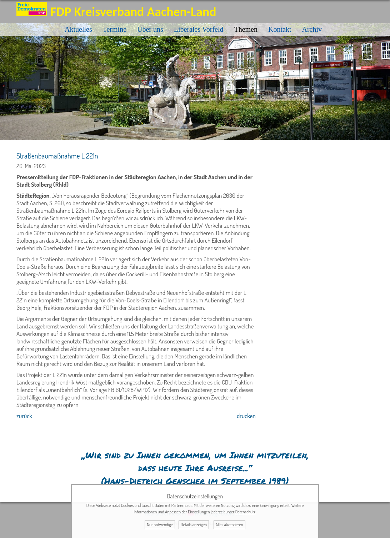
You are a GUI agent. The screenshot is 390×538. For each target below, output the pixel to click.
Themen (246, 29)
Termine (114, 29)
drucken (246, 415)
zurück (24, 415)
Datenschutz (245, 511)
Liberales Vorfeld (199, 29)
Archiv (312, 29)
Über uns (150, 29)
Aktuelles (78, 29)
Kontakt (279, 29)
